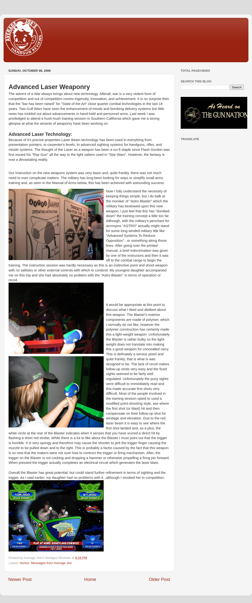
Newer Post (20, 579)
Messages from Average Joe (51, 563)
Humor (24, 563)
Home (90, 579)
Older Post (159, 579)
